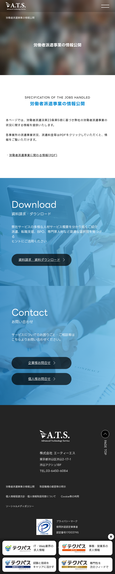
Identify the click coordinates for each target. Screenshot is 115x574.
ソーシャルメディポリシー (20, 506)
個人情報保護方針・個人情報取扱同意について (31, 496)
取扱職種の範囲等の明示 (53, 487)
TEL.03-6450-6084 (54, 471)
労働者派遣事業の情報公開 (20, 487)
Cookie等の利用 (70, 496)
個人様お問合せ (41, 378)
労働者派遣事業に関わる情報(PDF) (33, 155)
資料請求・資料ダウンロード (42, 259)
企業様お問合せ (41, 362)
